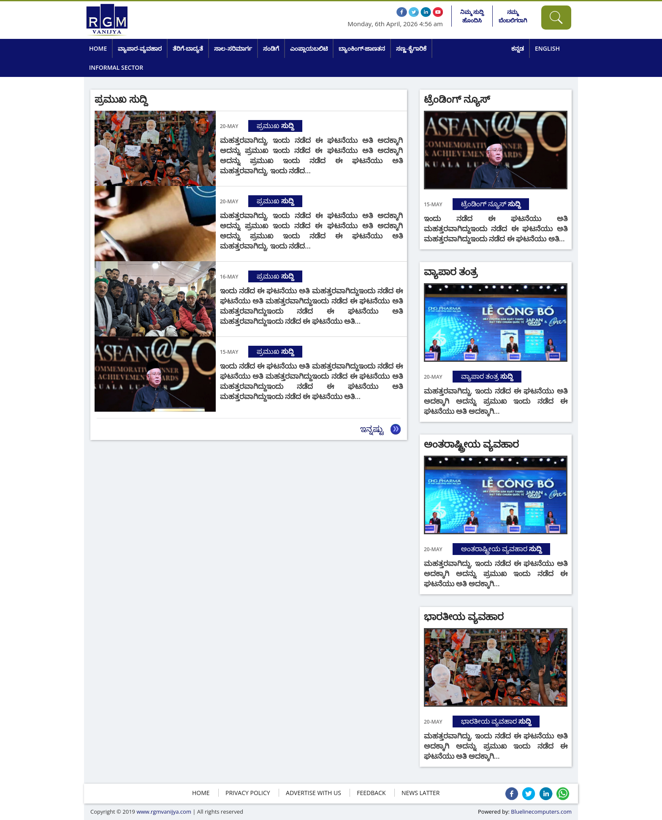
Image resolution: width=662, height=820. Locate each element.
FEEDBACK (371, 793)
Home (98, 48)
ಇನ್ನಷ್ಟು (372, 429)
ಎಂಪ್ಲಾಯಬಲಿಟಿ (309, 48)
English (547, 48)
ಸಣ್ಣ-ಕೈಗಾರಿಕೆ (411, 48)
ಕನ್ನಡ (517, 48)
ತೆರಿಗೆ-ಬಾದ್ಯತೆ (188, 48)
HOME (201, 793)
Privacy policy (247, 793)
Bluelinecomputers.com (541, 811)
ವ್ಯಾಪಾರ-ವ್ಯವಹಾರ (140, 48)
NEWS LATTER (421, 793)
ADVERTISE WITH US (313, 793)
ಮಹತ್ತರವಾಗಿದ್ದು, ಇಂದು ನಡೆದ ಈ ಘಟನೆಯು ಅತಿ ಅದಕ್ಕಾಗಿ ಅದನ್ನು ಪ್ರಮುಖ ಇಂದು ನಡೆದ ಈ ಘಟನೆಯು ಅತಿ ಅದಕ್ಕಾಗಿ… (495, 401)
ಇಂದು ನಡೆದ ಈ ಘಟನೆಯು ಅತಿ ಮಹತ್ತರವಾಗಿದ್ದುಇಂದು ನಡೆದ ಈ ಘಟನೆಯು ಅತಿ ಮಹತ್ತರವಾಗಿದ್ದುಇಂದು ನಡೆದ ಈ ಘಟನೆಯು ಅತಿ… (495, 228)
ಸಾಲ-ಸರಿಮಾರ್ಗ (233, 48)
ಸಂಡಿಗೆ (271, 48)
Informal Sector (116, 67)
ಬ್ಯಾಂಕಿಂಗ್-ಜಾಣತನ (362, 48)
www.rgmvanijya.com (163, 811)
